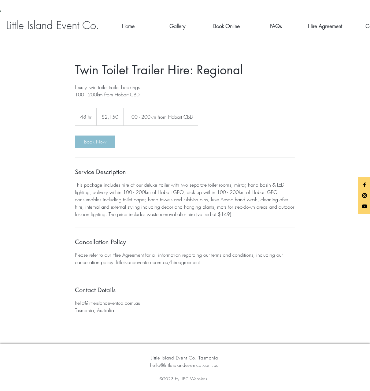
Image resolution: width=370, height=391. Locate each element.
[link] (95, 142)
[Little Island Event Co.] (52, 25)
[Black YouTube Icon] (364, 206)
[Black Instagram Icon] (364, 195)
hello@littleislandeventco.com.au (184, 365)
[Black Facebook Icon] (364, 185)
